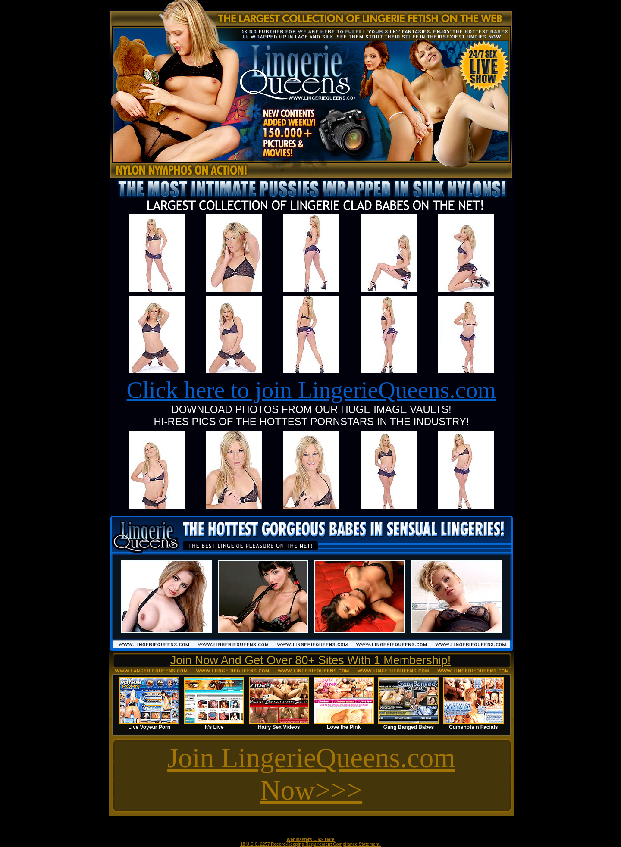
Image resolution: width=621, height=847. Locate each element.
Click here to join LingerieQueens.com (311, 390)
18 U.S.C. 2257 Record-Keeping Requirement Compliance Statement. (310, 844)
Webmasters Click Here (311, 839)
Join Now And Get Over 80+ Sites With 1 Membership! (310, 660)
